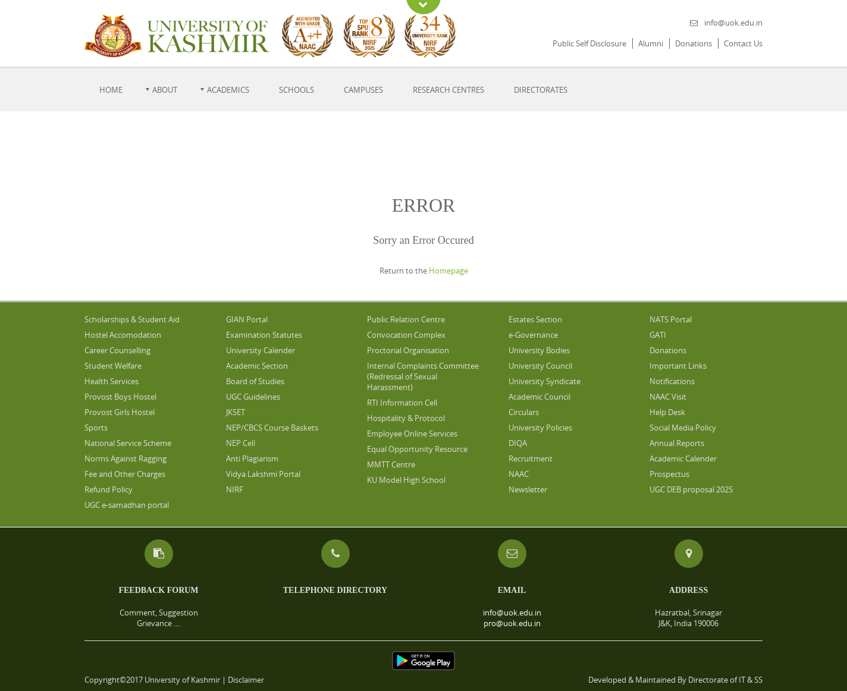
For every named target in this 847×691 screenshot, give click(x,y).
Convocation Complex (406, 334)
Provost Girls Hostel (119, 412)
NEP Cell (240, 443)
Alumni (650, 43)
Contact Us (743, 43)
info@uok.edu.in (733, 22)
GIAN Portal (247, 319)
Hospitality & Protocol (406, 418)
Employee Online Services (412, 433)
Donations (693, 43)
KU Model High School (406, 480)
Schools (296, 89)
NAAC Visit (668, 396)
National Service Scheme (127, 443)
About (164, 89)
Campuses (363, 89)
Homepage (448, 270)
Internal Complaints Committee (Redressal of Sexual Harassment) (423, 376)
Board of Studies (255, 381)
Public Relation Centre (406, 319)
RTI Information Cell (402, 402)
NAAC (519, 474)
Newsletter (528, 489)
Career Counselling (117, 350)
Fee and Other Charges (124, 474)
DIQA (518, 443)
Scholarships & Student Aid (132, 319)
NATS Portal (671, 319)
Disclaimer (246, 679)
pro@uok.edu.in (512, 623)
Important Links (678, 365)
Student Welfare (113, 365)
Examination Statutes (264, 334)
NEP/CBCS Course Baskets (272, 427)
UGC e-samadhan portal (126, 505)
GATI (658, 334)
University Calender (260, 350)
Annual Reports (677, 443)
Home (111, 89)
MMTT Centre (391, 464)
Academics (228, 89)
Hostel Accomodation (122, 334)
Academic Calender (683, 458)
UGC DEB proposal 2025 (691, 489)
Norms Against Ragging (125, 458)
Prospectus (669, 474)
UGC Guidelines (253, 396)
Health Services (111, 381)
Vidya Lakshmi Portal (263, 474)
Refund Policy (108, 489)
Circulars (524, 412)
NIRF (234, 489)
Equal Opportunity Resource (417, 449)
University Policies (540, 427)
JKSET (235, 412)
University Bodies (539, 350)
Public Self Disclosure (589, 43)
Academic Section (257, 365)
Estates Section (535, 319)
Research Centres (448, 89)
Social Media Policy (683, 427)
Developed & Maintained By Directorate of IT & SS (675, 679)
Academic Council (539, 396)
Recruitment (531, 458)
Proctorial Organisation (408, 350)
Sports (96, 427)
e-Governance (533, 334)
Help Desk (667, 412)
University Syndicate (545, 381)
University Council (540, 365)
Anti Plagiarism (252, 458)
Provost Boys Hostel (120, 396)
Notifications (672, 381)
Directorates (540, 89)
